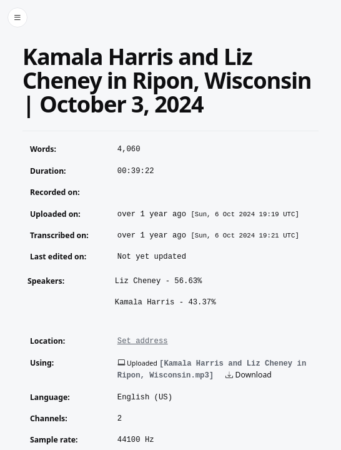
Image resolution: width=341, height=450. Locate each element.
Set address (142, 341)
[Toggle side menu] (17, 18)
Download (248, 374)
